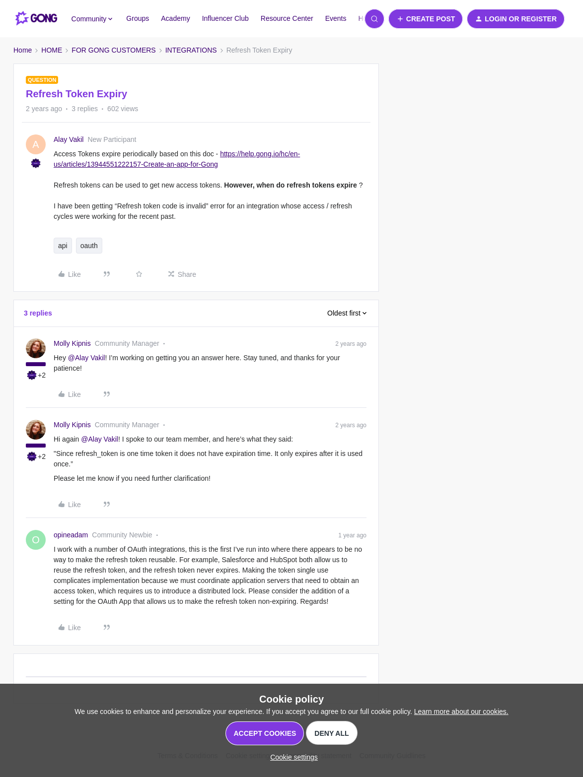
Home (22, 50)
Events (336, 18)
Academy (175, 18)
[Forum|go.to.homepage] (36, 19)
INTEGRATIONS (191, 50)
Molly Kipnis (72, 343)
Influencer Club (225, 18)
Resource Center (287, 18)
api (63, 246)
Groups (137, 18)
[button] (425, 19)
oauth (89, 246)
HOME (51, 50)
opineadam (71, 535)
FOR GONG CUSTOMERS (113, 50)
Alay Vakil (68, 139)
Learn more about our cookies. (461, 711)
